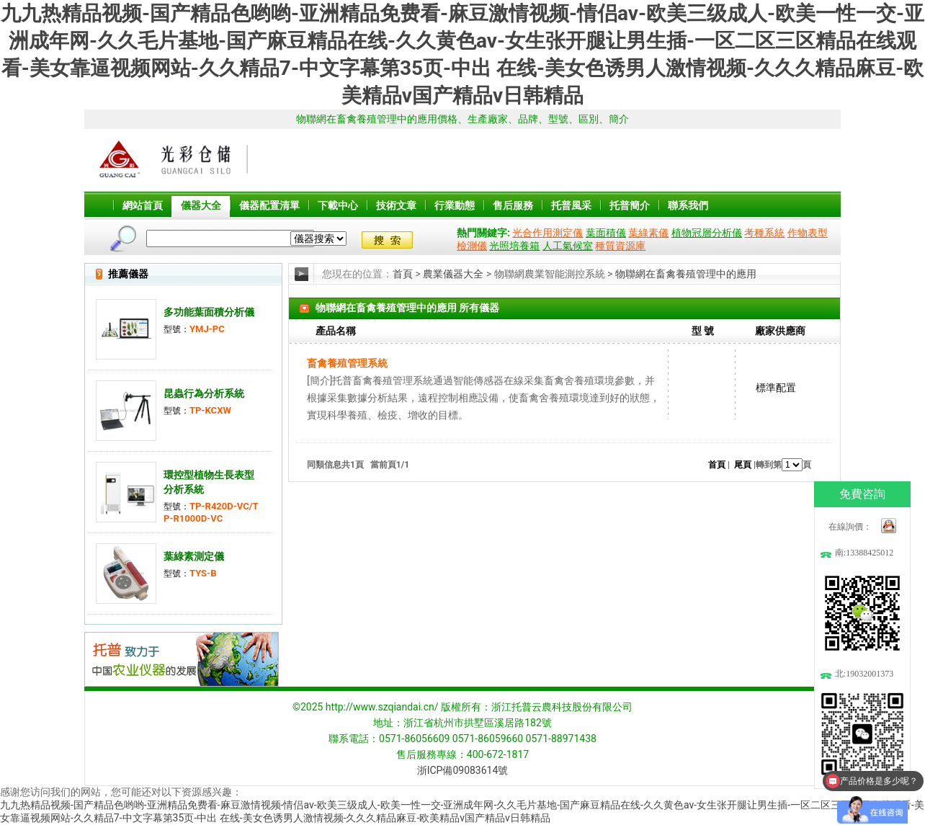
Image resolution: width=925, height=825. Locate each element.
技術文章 (396, 205)
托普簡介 (629, 205)
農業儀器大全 (453, 274)
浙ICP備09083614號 (463, 770)
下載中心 (338, 205)
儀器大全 (201, 205)
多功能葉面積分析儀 (209, 312)
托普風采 (571, 205)
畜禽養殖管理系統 (347, 363)
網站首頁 (142, 205)
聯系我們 (688, 205)
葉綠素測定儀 (194, 556)
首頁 (403, 274)
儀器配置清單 (269, 205)
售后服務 (513, 205)
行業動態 (454, 205)
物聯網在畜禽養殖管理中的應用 (685, 274)
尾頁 (742, 465)
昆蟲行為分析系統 (204, 393)
